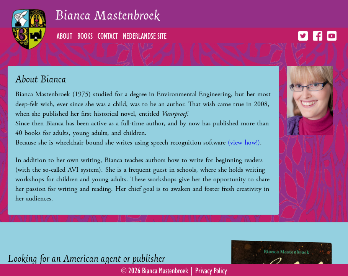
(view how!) (244, 142)
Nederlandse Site (145, 35)
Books (85, 35)
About (64, 35)
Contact (108, 35)
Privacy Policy (211, 270)
